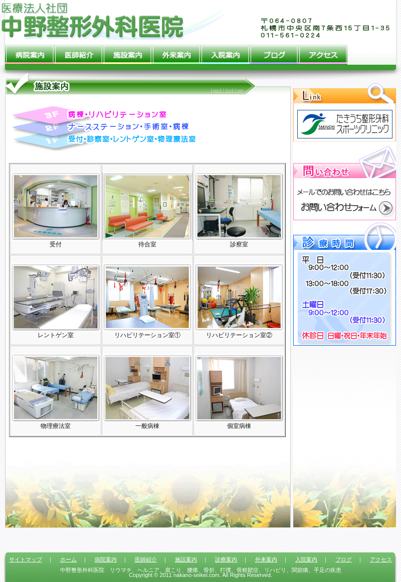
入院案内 (225, 52)
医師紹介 (78, 52)
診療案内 (226, 559)
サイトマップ (25, 559)
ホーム (68, 559)
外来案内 (176, 52)
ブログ (274, 52)
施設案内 (127, 52)
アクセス (322, 52)
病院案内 (29, 52)
